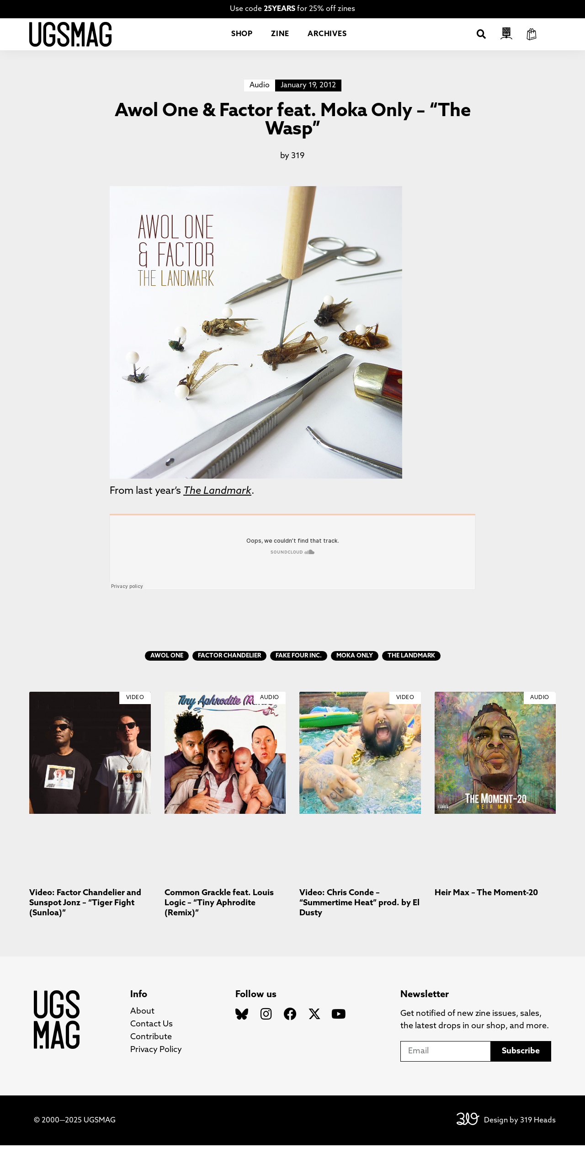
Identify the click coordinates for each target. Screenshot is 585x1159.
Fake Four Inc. (299, 670)
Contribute (151, 1051)
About (142, 1025)
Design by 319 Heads (520, 1134)
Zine (280, 41)
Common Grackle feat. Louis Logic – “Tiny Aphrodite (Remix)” (219, 917)
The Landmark (411, 670)
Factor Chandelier (229, 670)
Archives (327, 41)
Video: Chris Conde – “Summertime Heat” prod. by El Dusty (359, 917)
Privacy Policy (156, 1063)
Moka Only (354, 670)
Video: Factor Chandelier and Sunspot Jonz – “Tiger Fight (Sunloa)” (85, 917)
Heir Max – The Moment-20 (486, 907)
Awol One (166, 670)
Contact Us (151, 1038)
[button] (481, 41)
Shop (242, 41)
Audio (260, 99)
